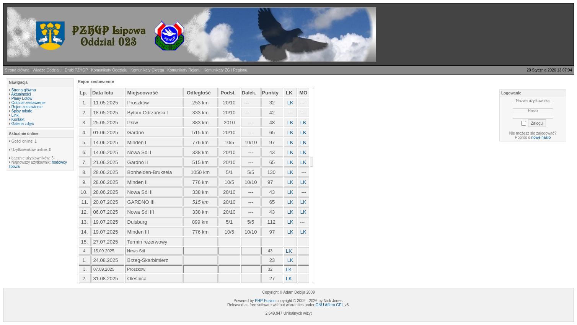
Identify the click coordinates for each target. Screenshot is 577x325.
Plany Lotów (21, 98)
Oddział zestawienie (28, 103)
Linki (15, 115)
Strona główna (23, 90)
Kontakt (17, 119)
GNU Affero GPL (330, 305)
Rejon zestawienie (26, 107)
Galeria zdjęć (22, 124)
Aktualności (21, 94)
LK (290, 202)
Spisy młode (21, 111)
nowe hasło (541, 137)
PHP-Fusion (265, 301)
